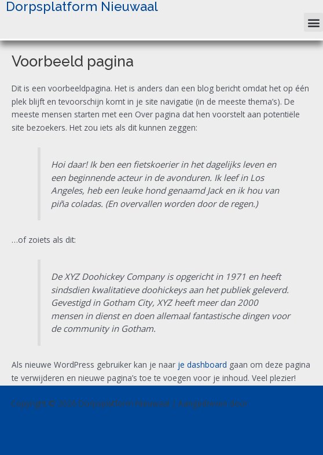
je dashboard (202, 364)
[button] (313, 22)
